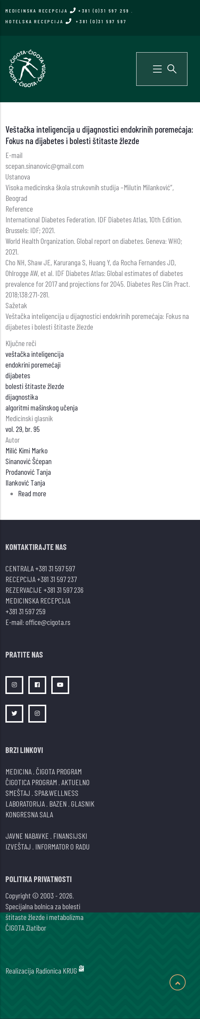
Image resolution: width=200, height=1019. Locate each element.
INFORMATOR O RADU (62, 846)
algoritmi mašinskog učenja (41, 407)
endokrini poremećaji (33, 364)
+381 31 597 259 (25, 611)
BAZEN (58, 803)
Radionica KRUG (56, 970)
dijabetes (17, 375)
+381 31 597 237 (57, 579)
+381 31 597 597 (55, 568)
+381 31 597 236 (63, 589)
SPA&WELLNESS (56, 792)
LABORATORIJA (25, 803)
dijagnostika (21, 396)
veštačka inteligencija (34, 353)
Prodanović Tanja (28, 471)
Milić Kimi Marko (26, 450)
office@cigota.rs (47, 621)
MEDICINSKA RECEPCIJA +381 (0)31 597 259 (67, 11)
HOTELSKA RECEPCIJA (65, 21)
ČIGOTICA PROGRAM (31, 782)
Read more (32, 493)
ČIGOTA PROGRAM (59, 771)
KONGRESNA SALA (29, 814)
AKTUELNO (75, 782)
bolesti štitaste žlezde (34, 385)
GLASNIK (82, 803)
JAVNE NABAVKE (27, 835)
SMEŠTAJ (17, 792)
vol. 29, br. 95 (22, 428)
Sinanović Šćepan (28, 461)
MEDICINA (18, 771)
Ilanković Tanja (25, 482)
